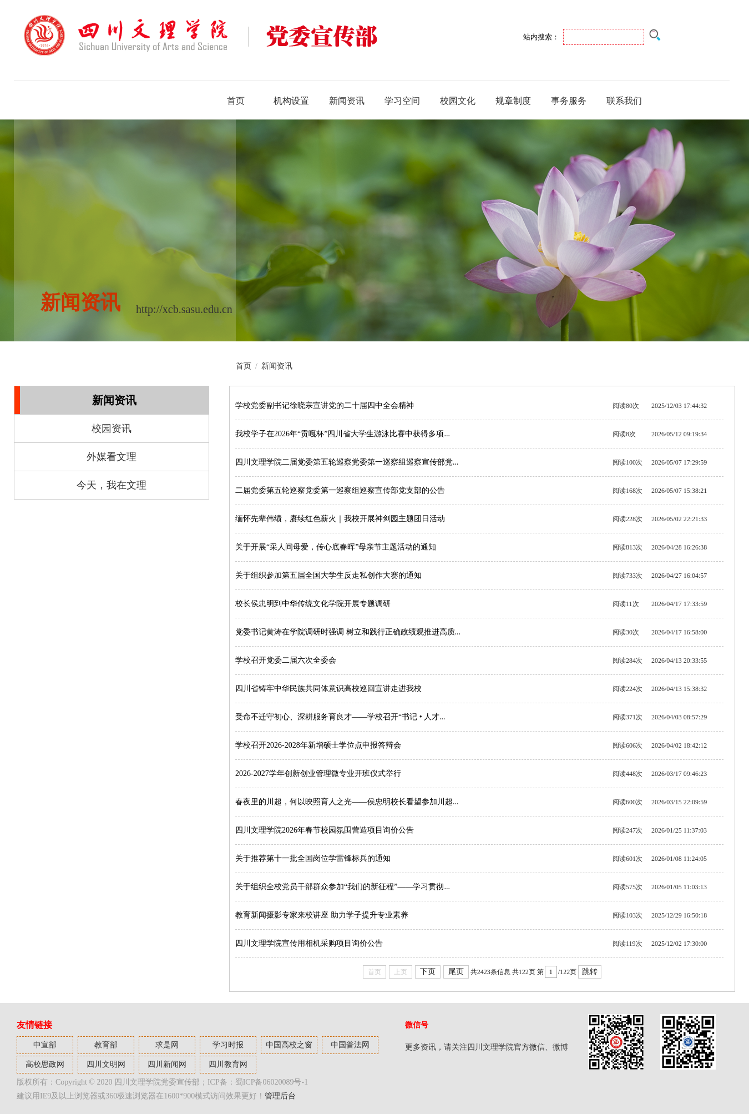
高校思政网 (45, 1064)
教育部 (106, 1045)
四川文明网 (106, 1064)
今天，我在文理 (111, 485)
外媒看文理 (111, 456)
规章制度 (513, 100)
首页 (236, 100)
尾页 (456, 971)
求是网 (167, 1045)
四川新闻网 (167, 1064)
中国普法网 (350, 1045)
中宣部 (45, 1045)
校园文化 (457, 100)
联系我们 (624, 100)
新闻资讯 (347, 100)
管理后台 (280, 1096)
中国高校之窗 (289, 1045)
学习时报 (228, 1045)
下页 (428, 971)
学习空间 (402, 100)
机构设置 (291, 100)
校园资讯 (111, 428)
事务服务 (568, 100)
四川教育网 (228, 1064)
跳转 (590, 971)
